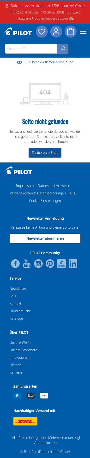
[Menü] (83, 31)
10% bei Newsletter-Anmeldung (49, 62)
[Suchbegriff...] (31, 49)
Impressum (25, 185)
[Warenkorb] (71, 32)
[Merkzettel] (42, 32)
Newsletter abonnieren (45, 238)
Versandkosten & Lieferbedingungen (38, 193)
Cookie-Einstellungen (45, 200)
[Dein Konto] (56, 32)
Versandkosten (45, 442)
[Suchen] (62, 49)
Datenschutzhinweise (54, 185)
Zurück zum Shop (45, 152)
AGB (73, 193)
